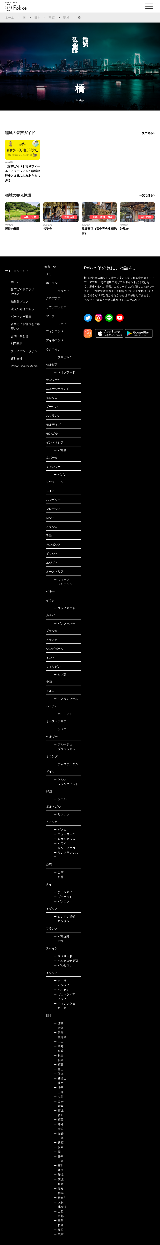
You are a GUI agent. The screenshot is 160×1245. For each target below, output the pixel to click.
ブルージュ (63, 744)
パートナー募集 (21, 316)
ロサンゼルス (64, 838)
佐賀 (59, 1028)
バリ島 (60, 450)
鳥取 (59, 1032)
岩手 (59, 1101)
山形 (59, 1092)
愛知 (59, 1188)
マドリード (63, 956)
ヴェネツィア (64, 994)
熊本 (59, 1073)
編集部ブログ (19, 301)
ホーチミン (63, 714)
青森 (59, 1106)
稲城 (66, 17)
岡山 (59, 1151)
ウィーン (61, 579)
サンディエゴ (64, 848)
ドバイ (60, 324)
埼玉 (59, 1087)
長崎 (59, 1225)
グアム (60, 829)
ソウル (60, 799)
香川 (59, 1115)
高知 (59, 1046)
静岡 (59, 1156)
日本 (37, 17)
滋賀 (59, 1096)
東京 (52, 17)
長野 (59, 1184)
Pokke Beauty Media (24, 366)
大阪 (59, 1202)
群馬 (59, 1193)
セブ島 (60, 674)
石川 (59, 1165)
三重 (59, 1220)
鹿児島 (60, 1037)
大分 (59, 1129)
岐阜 (59, 1083)
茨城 (59, 1179)
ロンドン (61, 921)
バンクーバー (64, 623)
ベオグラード (64, 372)
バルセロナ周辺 (66, 960)
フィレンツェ (64, 1003)
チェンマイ (63, 892)
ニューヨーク (64, 834)
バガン (60, 474)
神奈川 (60, 1197)
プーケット (63, 896)
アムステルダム (66, 764)
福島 (59, 1060)
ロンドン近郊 (64, 916)
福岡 (59, 1119)
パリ (59, 941)
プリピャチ (63, 357)
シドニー (61, 729)
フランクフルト (66, 784)
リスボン (61, 814)
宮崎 (59, 1051)
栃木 (59, 1147)
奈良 (59, 1170)
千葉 (59, 1138)
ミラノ (60, 999)
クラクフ (61, 291)
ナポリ (60, 980)
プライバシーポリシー (25, 351)
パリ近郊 (61, 936)
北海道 (60, 1207)
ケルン (60, 779)
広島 (59, 1161)
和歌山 (60, 1078)
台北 (59, 877)
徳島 (59, 1023)
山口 (59, 1041)
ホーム (10, 17)
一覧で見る (146, 133)
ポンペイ (61, 985)
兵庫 (59, 1142)
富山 (59, 1069)
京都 (59, 1216)
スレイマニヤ (64, 608)
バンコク (61, 901)
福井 (59, 1064)
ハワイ (60, 843)
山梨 (59, 1211)
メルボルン (63, 584)
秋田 (59, 1055)
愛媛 (59, 1133)
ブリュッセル (64, 749)
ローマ (60, 1008)
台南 (59, 872)
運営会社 (16, 358)
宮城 (59, 1110)
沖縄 (59, 1124)
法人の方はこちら (22, 309)
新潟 (59, 1174)
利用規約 (16, 343)
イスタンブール (66, 698)
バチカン (61, 989)
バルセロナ (63, 965)
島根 (59, 1229)
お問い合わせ (19, 336)
